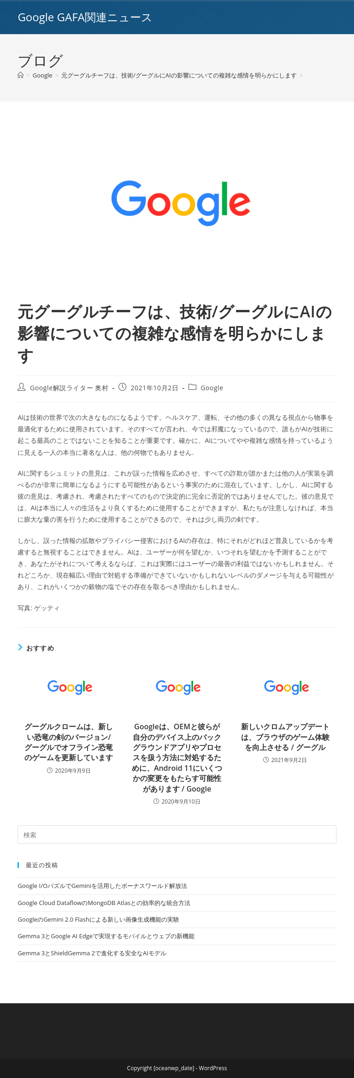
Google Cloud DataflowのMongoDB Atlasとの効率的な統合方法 (104, 903)
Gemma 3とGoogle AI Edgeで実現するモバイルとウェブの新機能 (106, 936)
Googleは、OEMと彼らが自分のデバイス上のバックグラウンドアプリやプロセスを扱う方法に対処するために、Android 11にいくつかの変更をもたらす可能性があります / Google (177, 757)
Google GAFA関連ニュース (85, 16)
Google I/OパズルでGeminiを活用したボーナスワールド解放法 (102, 885)
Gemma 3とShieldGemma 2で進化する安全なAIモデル (92, 953)
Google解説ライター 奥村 (69, 387)
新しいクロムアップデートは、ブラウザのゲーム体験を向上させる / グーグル (285, 736)
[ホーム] (21, 75)
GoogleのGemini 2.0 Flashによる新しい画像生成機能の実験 (98, 919)
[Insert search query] (177, 834)
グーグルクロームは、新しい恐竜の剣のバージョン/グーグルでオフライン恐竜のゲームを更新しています (68, 741)
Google (212, 387)
